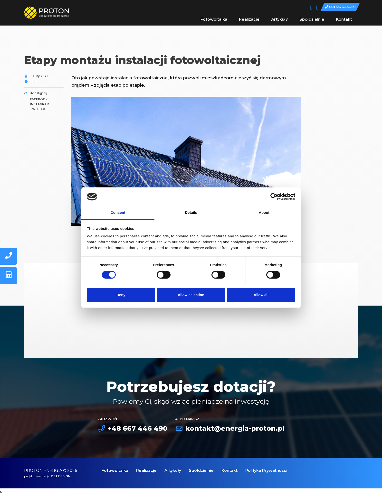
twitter (37, 109)
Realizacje (249, 19)
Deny (120, 295)
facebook (39, 99)
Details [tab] (191, 213)
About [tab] (264, 213)
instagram (39, 104)
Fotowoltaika (214, 19)
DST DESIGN (60, 476)
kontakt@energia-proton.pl (230, 428)
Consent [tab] (118, 213)
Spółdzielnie (311, 19)
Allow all (261, 295)
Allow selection (191, 295)
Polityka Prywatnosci (266, 470)
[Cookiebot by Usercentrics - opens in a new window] (274, 196)
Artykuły (279, 19)
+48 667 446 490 (340, 7)
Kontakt (344, 19)
